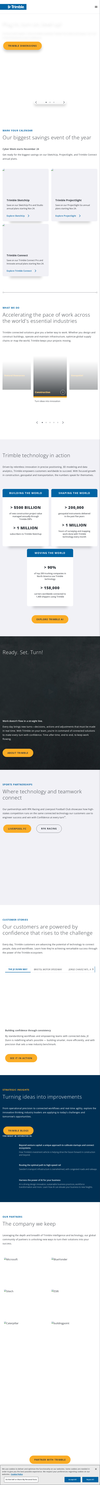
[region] (50, 1475)
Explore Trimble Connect (22, 270)
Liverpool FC (17, 828)
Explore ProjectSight (68, 215)
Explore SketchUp (18, 215)
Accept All (72, 1479)
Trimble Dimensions (22, 45)
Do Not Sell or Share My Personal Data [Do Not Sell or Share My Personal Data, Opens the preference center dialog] (21, 1479)
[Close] (96, 1469)
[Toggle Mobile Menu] (96, 7)
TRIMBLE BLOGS (18, 1130)
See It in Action (21, 1058)
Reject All (90, 1479)
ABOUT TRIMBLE (17, 752)
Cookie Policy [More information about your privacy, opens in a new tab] (17, 1474)
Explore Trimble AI (50, 619)
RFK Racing (49, 828)
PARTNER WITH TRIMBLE (50, 1459)
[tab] (18, 970)
